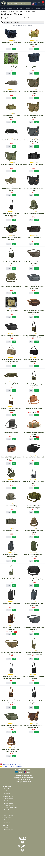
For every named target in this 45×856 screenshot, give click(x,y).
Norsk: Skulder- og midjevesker (12, 764)
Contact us (7, 793)
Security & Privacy (8, 801)
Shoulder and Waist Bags (27, 11)
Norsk (27, 772)
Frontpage (4, 11)
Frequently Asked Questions (11, 820)
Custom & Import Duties (10, 807)
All (3, 8)
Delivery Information (9, 805)
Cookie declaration (9, 810)
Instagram (7, 827)
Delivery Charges (8, 803)
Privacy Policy (7, 817)
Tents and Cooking (12, 8)
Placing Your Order (9, 798)
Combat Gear (29, 8)
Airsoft (22, 8)
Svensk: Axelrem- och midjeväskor (13, 766)
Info (8, 49)
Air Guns (37, 8)
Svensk (18, 772)
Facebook (6, 832)
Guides (6, 791)
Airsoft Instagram (8, 829)
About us (6, 788)
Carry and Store (13, 11)
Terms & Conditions (9, 815)
